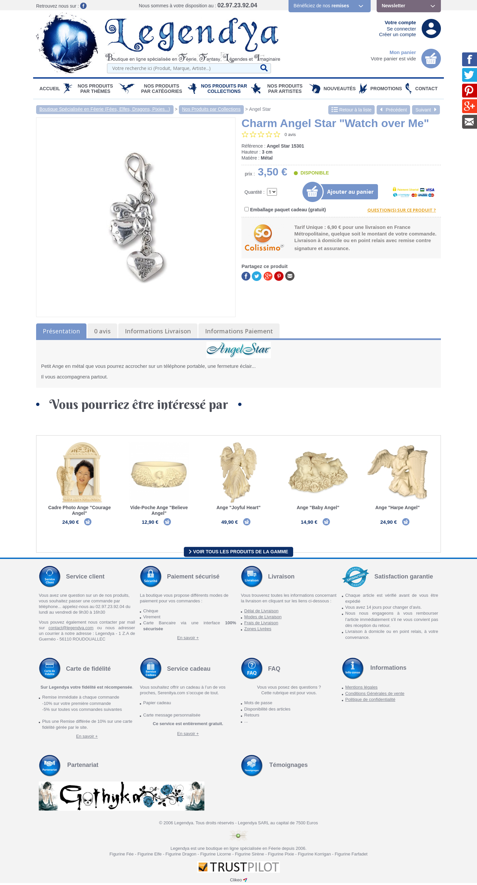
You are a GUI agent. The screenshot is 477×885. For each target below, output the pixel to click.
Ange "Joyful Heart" (238, 507)
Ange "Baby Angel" (318, 507)
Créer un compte (397, 34)
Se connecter (401, 29)
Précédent (393, 109)
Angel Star (260, 109)
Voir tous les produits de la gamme (238, 553)
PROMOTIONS (386, 88)
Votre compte (400, 22)
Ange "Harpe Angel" (397, 507)
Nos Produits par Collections (224, 88)
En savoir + (188, 639)
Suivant (426, 109)
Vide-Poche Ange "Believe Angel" (159, 510)
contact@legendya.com (70, 629)
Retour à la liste (351, 109)
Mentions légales (361, 689)
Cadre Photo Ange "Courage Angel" (79, 510)
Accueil (49, 88)
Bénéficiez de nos (321, 5)
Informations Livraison (158, 331)
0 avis (102, 331)
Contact (426, 88)
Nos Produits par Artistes (285, 88)
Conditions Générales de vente (374, 695)
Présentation (61, 331)
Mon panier (403, 52)
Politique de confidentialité (370, 701)
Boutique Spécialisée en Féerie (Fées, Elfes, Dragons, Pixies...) (104, 109)
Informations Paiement (239, 331)
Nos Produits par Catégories (161, 88)
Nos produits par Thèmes (95, 88)
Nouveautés (340, 88)
